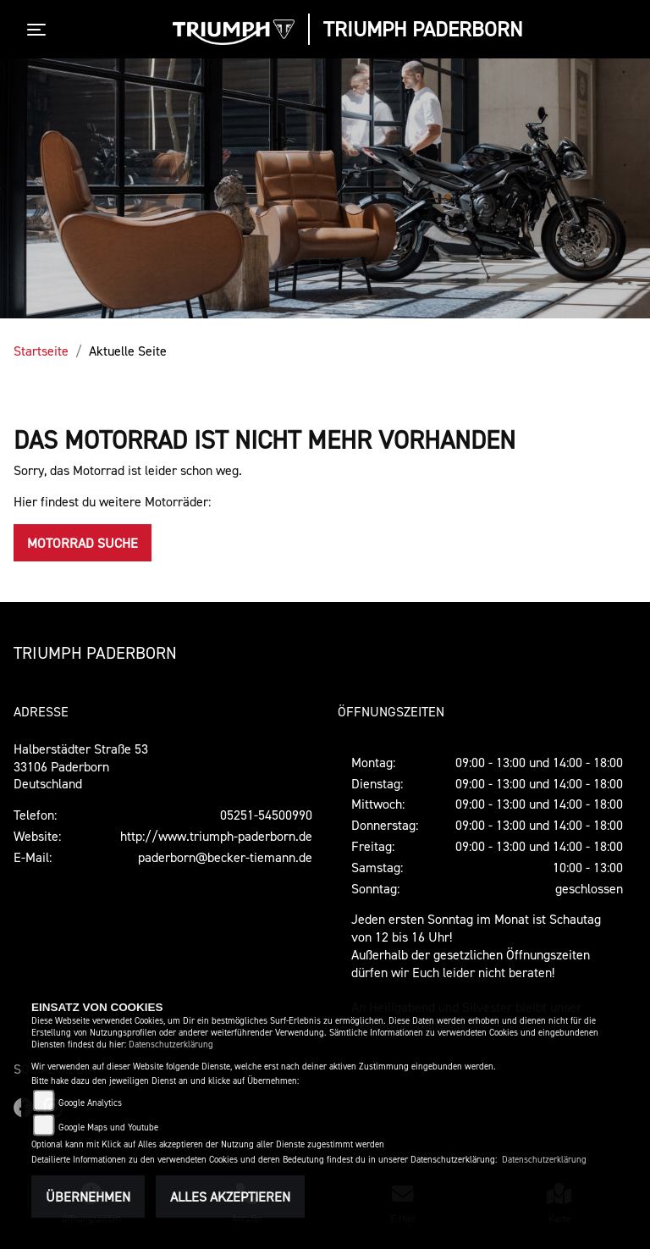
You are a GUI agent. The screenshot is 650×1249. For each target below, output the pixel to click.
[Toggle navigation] (39, 30)
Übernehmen (88, 1196)
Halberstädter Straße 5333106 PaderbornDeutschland (81, 766)
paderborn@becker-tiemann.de (225, 856)
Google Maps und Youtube (108, 1127)
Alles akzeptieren (230, 1196)
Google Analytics (90, 1102)
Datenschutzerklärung (171, 1044)
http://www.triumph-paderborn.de (216, 835)
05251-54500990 (266, 814)
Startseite (41, 350)
